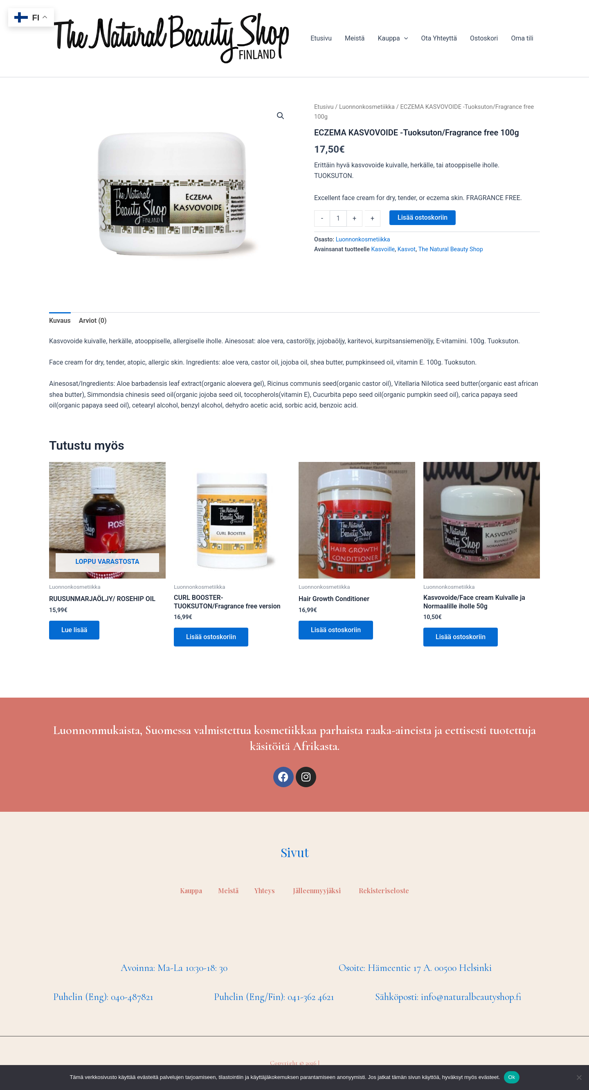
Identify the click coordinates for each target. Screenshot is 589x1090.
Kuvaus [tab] (60, 320)
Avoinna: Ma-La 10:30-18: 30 (174, 968)
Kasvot (407, 249)
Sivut (295, 852)
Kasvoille (383, 249)
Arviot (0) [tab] (93, 320)
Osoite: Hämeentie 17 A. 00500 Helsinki (415, 968)
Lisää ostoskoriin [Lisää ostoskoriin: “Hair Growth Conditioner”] (336, 630)
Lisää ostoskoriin (422, 217)
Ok (511, 1077)
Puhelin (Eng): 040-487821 (103, 997)
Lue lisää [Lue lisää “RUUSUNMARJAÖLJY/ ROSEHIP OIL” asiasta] (74, 630)
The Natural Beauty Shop (450, 249)
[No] (579, 1077)
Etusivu (324, 106)
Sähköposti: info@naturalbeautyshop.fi (448, 997)
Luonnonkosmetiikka (367, 106)
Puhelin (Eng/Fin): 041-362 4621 (274, 997)
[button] (280, 115)
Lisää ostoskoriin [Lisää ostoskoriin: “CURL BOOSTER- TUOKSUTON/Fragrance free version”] (211, 637)
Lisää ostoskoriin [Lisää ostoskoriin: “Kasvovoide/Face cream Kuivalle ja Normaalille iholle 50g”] (461, 637)
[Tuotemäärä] (338, 218)
